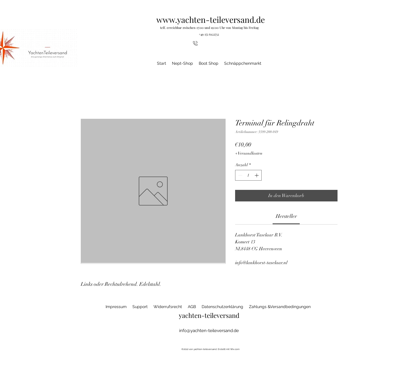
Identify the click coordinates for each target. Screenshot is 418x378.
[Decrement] (239, 175)
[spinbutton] (248, 175)
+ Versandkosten (249, 153)
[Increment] (257, 175)
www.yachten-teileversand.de (210, 19)
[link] (286, 216)
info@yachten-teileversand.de (209, 330)
